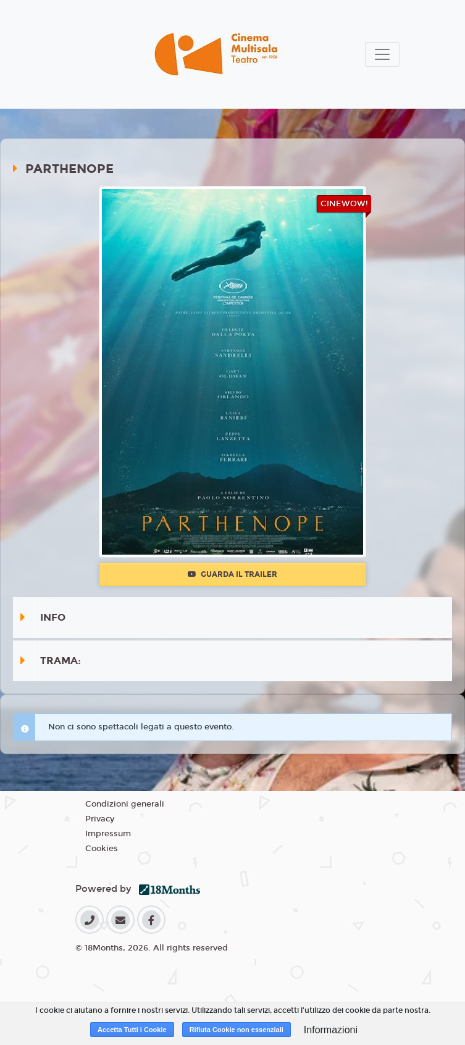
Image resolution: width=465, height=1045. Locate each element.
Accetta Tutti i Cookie (132, 1029)
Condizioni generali (124, 804)
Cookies (101, 849)
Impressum (108, 834)
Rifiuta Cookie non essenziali (236, 1029)
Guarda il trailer (232, 574)
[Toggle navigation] (382, 54)
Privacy (99, 819)
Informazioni (331, 1030)
